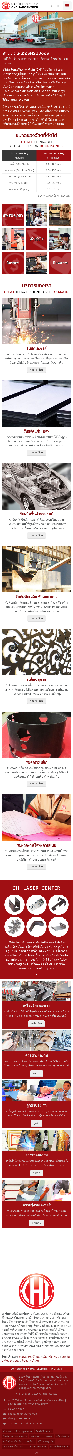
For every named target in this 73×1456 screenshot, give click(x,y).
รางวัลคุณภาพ (37, 1155)
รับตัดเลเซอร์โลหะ (29, 1356)
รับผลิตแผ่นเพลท (36, 431)
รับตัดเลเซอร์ (36, 348)
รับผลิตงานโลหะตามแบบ (36, 845)
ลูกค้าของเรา (36, 1105)
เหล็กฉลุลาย (36, 680)
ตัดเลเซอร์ (7, 1431)
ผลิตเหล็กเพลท (50, 1356)
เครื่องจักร (36, 1023)
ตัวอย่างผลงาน (36, 1056)
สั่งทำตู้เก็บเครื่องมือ (12, 1441)
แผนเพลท (34, 1436)
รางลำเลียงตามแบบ (59, 1446)
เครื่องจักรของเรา (36, 1006)
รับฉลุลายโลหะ (30, 1360)
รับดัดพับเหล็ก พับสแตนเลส (36, 597)
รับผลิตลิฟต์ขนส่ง (44, 1431)
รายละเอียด (36, 369)
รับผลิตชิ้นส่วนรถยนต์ (36, 514)
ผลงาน (36, 1073)
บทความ (36, 1222)
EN (52, 6)
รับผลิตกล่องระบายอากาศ (15, 1436)
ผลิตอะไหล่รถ (62, 1436)
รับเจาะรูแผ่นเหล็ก (24, 1431)
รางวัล (36, 1172)
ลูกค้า (37, 1123)
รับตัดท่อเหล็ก (36, 762)
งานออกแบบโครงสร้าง (13, 1446)
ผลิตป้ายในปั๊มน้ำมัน (37, 1446)
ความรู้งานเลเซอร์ (36, 1205)
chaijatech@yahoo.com (23, 1413)
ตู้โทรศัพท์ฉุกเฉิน (46, 1441)
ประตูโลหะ (29, 1441)
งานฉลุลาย (48, 1436)
